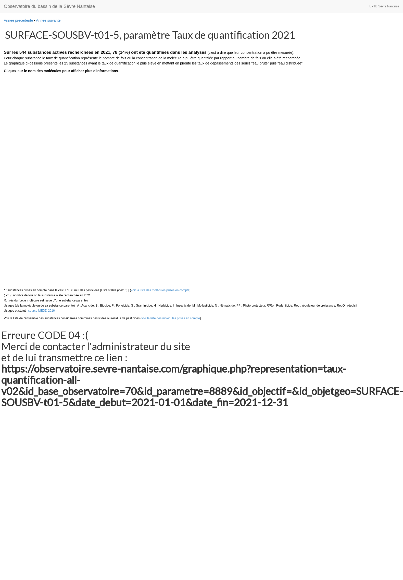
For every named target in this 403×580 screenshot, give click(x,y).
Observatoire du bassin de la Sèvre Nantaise (49, 6)
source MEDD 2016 (41, 310)
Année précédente (18, 20)
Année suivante (48, 20)
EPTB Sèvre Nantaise (384, 6)
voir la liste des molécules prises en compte (160, 290)
